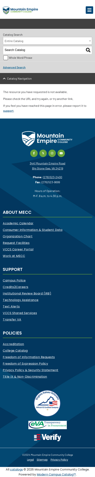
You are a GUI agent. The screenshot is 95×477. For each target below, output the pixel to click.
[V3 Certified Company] (47, 403)
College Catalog (15, 350)
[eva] (47, 425)
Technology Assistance (21, 300)
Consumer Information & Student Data (33, 230)
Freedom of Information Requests (29, 357)
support (8, 110)
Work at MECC (14, 256)
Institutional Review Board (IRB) (27, 293)
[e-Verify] (47, 437)
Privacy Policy (59, 460)
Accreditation (13, 344)
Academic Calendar (18, 223)
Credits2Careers (15, 287)
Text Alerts (11, 306)
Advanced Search (14, 67)
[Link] (34, 153)
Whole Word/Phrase (20, 57)
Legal (30, 460)
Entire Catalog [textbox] (14, 41)
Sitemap (42, 460)
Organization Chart (17, 236)
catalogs (16, 469)
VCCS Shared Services (20, 313)
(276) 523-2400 (52, 177)
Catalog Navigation (19, 78)
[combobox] (47, 40)
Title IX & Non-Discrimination (25, 376)
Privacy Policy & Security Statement (30, 370)
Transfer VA (12, 319)
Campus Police (14, 280)
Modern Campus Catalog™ (56, 474)
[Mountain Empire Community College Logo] (20, 10)
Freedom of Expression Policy (25, 363)
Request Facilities (16, 243)
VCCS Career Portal (18, 249)
